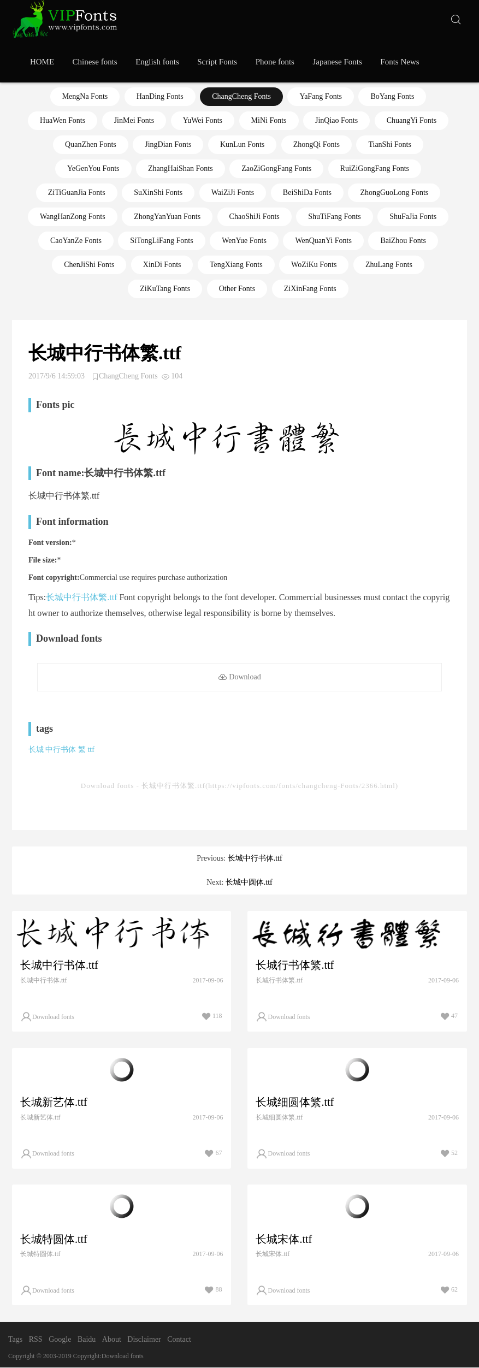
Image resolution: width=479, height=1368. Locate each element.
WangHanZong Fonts (72, 216)
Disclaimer (144, 1340)
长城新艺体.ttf (53, 1102)
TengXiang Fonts (236, 264)
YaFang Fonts (320, 96)
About (111, 1340)
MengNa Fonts (85, 96)
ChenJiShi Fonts (89, 264)
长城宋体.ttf (284, 1239)
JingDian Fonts (168, 144)
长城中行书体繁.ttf (81, 597)
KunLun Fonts (242, 144)
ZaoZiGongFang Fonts (276, 168)
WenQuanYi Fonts (323, 240)
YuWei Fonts (202, 120)
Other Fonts (237, 289)
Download (239, 677)
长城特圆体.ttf (53, 1239)
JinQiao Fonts (336, 120)
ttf (90, 749)
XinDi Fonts (162, 264)
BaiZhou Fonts (403, 240)
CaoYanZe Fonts (76, 240)
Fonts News (399, 61)
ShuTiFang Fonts (334, 216)
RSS (36, 1340)
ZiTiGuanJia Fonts (76, 192)
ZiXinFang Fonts (310, 289)
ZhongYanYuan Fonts (167, 216)
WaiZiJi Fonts (233, 192)
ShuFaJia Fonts (412, 216)
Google (60, 1340)
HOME (42, 61)
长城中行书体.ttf (255, 858)
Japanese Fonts (337, 61)
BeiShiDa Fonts (307, 192)
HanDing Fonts (160, 96)
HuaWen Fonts (62, 120)
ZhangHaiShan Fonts (180, 168)
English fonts (157, 61)
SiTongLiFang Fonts (161, 240)
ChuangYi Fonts (411, 120)
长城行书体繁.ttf (295, 965)
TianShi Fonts (389, 144)
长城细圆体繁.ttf (295, 1102)
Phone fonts (275, 61)
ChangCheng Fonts (241, 96)
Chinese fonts (95, 61)
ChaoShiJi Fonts (254, 216)
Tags (15, 1340)
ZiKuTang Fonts (165, 289)
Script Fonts (217, 61)
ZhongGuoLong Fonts (394, 192)
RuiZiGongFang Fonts (374, 168)
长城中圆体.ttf (249, 882)
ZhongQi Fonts (316, 144)
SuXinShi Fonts (158, 192)
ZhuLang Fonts (388, 264)
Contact (179, 1340)
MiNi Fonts (269, 120)
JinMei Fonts (134, 120)
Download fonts (107, 785)
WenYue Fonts (244, 240)
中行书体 (60, 749)
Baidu (87, 1340)
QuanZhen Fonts (90, 144)
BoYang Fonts (392, 96)
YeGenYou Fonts (93, 168)
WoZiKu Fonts (313, 264)
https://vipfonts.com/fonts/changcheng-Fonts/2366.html (301, 785)
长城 (36, 749)
